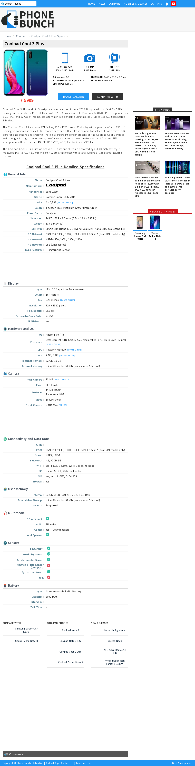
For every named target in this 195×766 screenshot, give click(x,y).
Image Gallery (73, 97)
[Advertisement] (65, 267)
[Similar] (63, 405)
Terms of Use (83, 763)
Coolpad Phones (57, 623)
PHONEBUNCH (37, 19)
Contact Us (67, 763)
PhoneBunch (24, 763)
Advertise (38, 763)
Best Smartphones (182, 763)
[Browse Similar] (67, 300)
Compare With (107, 97)
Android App (52, 763)
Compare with (12, 623)
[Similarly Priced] (65, 202)
